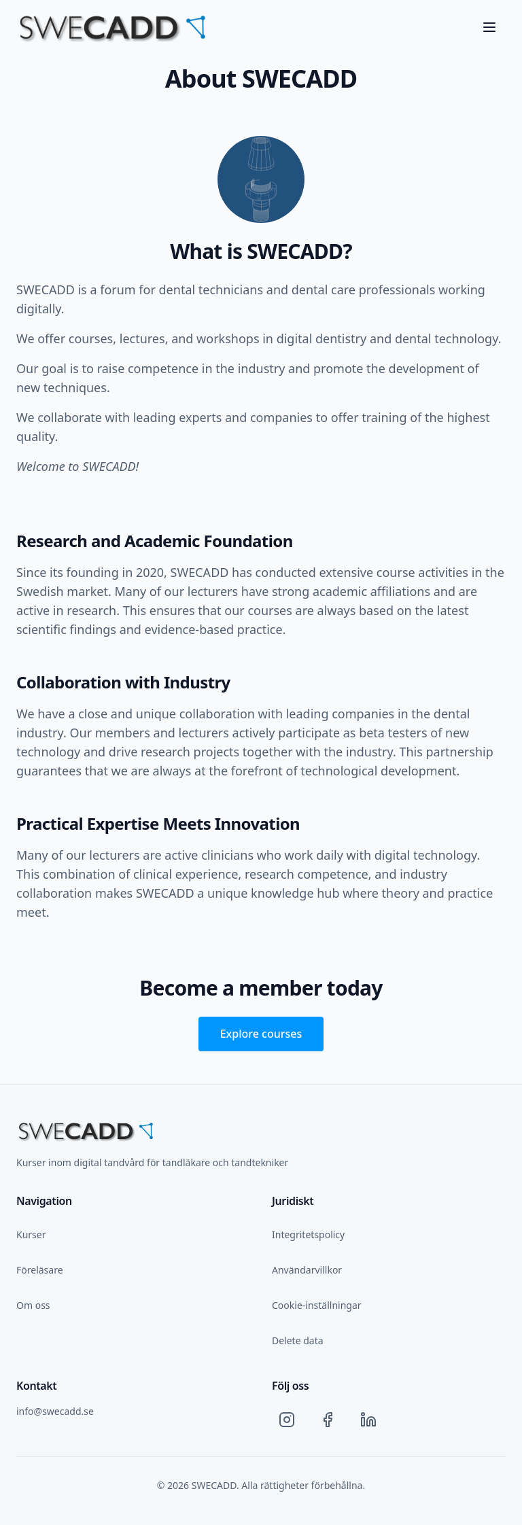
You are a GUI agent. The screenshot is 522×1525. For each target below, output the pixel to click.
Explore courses (261, 1033)
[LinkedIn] (368, 1420)
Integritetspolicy (308, 1234)
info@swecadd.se (55, 1411)
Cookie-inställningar (317, 1305)
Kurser (31, 1234)
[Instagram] (287, 1420)
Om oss (33, 1305)
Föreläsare (39, 1269)
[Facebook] (328, 1420)
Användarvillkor (307, 1269)
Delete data (298, 1340)
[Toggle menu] (489, 27)
